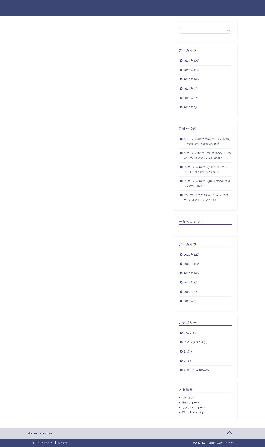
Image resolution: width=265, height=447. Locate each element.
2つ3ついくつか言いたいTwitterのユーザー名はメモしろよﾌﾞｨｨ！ (207, 197)
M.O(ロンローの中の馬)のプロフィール (208, 5)
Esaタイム (191, 332)
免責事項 (62, 442)
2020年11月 (192, 70)
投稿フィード (191, 402)
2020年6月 (191, 107)
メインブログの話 (195, 342)
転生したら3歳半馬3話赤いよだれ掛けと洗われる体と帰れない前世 (207, 141)
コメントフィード (194, 407)
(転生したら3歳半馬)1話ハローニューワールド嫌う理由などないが (207, 169)
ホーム (93, 5)
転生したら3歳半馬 (196, 370)
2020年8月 (191, 88)
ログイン (188, 397)
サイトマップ (163, 5)
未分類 (188, 360)
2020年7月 (191, 97)
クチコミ (113, 5)
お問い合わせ (137, 5)
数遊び (188, 351)
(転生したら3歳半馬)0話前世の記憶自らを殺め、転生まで (207, 183)
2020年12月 (192, 60)
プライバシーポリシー (42, 442)
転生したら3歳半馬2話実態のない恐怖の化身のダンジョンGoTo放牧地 (207, 155)
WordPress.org (192, 412)
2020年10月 (192, 79)
